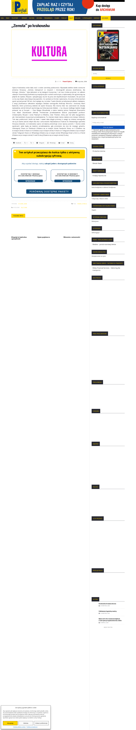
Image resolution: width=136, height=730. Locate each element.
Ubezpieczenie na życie (99, 256)
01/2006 (20, 204)
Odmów (25, 723)
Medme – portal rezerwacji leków (104, 244)
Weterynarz (95, 221)
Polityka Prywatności (19, 688)
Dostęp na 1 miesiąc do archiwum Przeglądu (30, 175)
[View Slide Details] (77, 7)
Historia (39, 18)
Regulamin (16, 698)
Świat (8, 18)
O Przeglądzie (87, 18)
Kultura (31, 18)
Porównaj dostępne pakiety (49, 191)
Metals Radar (97, 163)
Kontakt (97, 18)
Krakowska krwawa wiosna (107, 604)
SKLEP (71, 18)
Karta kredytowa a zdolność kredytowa (104, 187)
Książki (57, 18)
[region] (77, 7)
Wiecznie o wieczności (71, 237)
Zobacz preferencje (41, 723)
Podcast (64, 18)
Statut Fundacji (17, 695)
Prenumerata (48, 18)
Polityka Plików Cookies (20, 692)
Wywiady (24, 18)
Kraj (2, 18)
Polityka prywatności (32, 727)
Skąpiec (94, 210)
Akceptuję (10, 723)
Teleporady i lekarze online (100, 199)
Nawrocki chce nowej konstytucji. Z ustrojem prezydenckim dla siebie (110, 619)
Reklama (77, 18)
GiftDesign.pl (95, 232)
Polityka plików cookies (19, 727)
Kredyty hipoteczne (99, 176)
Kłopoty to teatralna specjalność (19, 238)
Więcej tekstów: (108, 627)
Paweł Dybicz (67, 81)
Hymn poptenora (43, 237)
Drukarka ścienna (99, 151)
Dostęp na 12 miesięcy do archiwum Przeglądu (67, 175)
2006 (25, 204)
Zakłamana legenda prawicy (108, 611)
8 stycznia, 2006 (81, 81)
